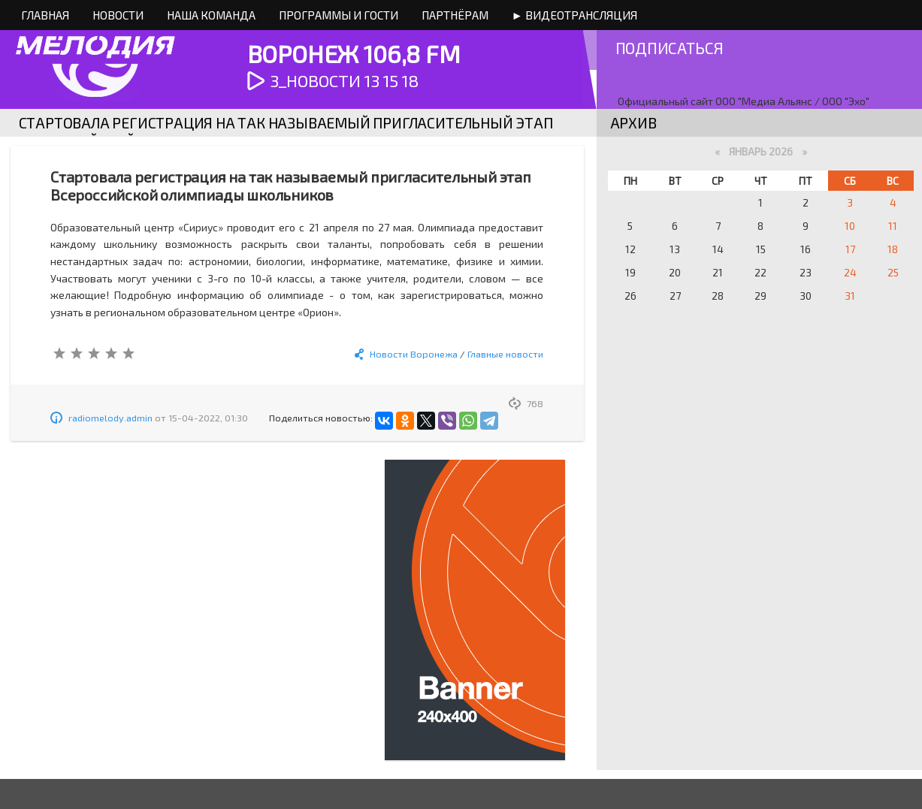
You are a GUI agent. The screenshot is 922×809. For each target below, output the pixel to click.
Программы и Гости (338, 15)
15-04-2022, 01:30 (208, 418)
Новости (118, 15)
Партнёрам (455, 15)
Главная (45, 15)
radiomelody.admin (110, 418)
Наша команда (211, 15)
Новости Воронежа (414, 354)
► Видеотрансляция (574, 15)
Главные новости (505, 354)
